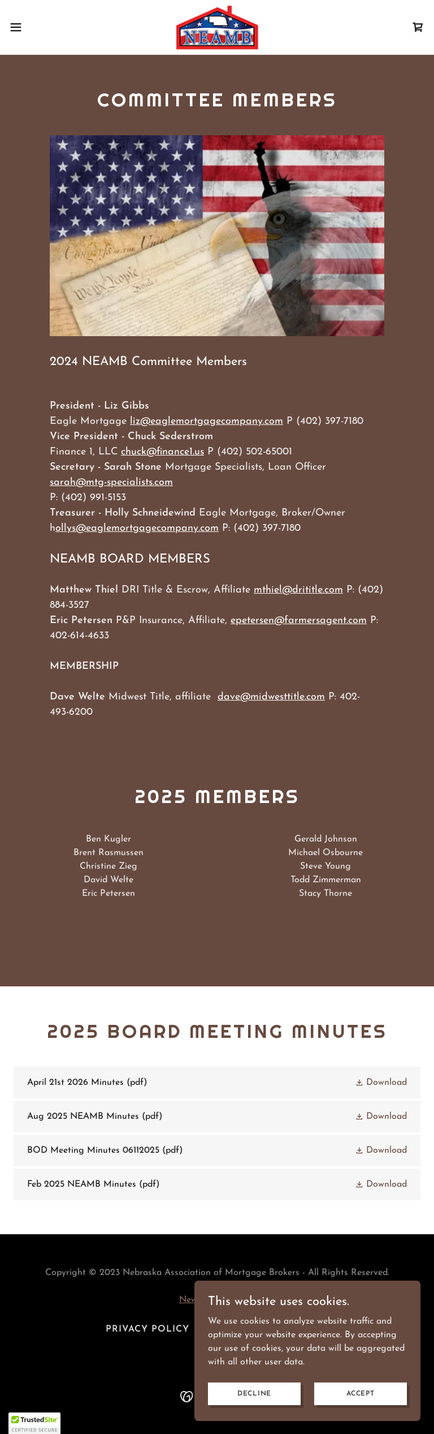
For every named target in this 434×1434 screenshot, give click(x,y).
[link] (217, 27)
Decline (254, 1393)
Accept (360, 1393)
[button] (36, 27)
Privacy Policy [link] (147, 1329)
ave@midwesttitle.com (274, 697)
